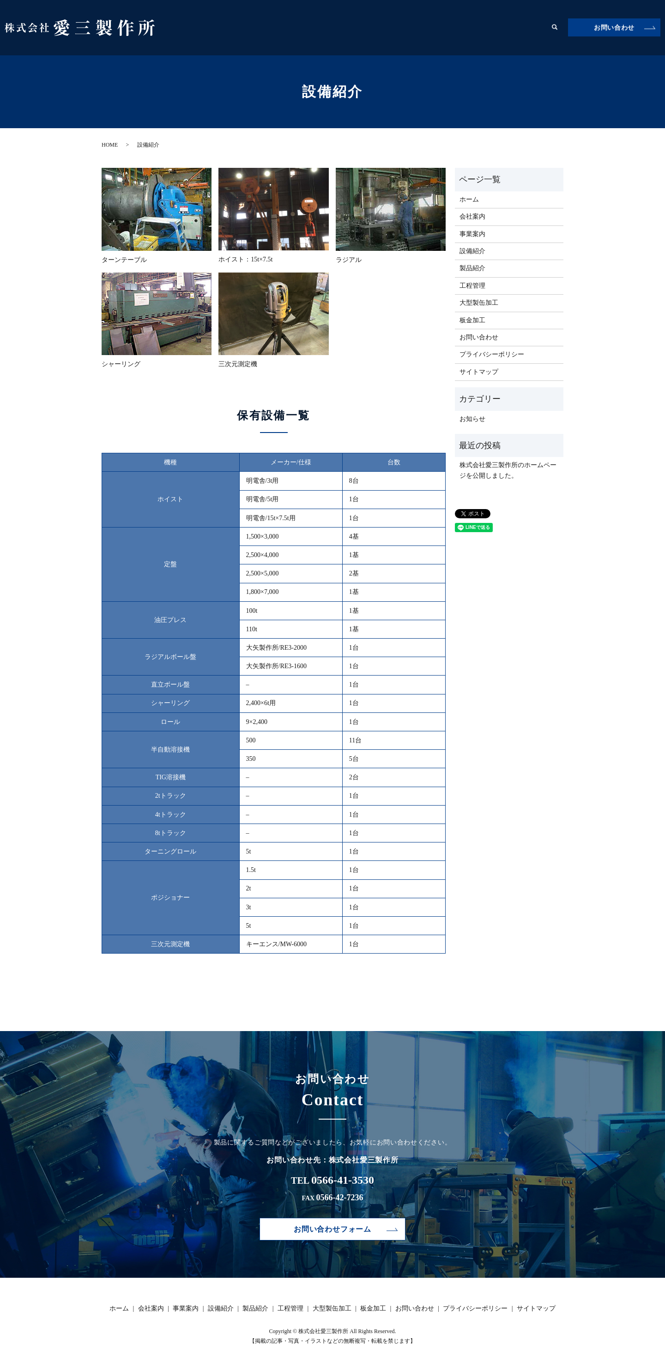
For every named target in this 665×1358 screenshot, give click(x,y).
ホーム (247, 27)
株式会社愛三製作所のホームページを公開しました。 (507, 470)
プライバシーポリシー (491, 354)
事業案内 (321, 27)
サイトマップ (478, 371)
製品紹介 (399, 27)
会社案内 (283, 27)
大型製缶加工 (483, 27)
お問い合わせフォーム (332, 1229)
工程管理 (438, 27)
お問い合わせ (614, 27)
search (555, 28)
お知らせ (472, 418)
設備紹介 (360, 27)
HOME (110, 145)
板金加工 (528, 27)
